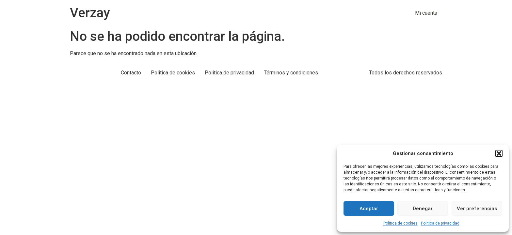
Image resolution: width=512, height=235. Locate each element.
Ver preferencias (477, 209)
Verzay (90, 13)
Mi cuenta (426, 13)
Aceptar (369, 209)
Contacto (131, 73)
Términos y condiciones (291, 73)
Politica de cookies (400, 223)
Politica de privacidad (440, 223)
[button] (499, 153)
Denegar (423, 209)
